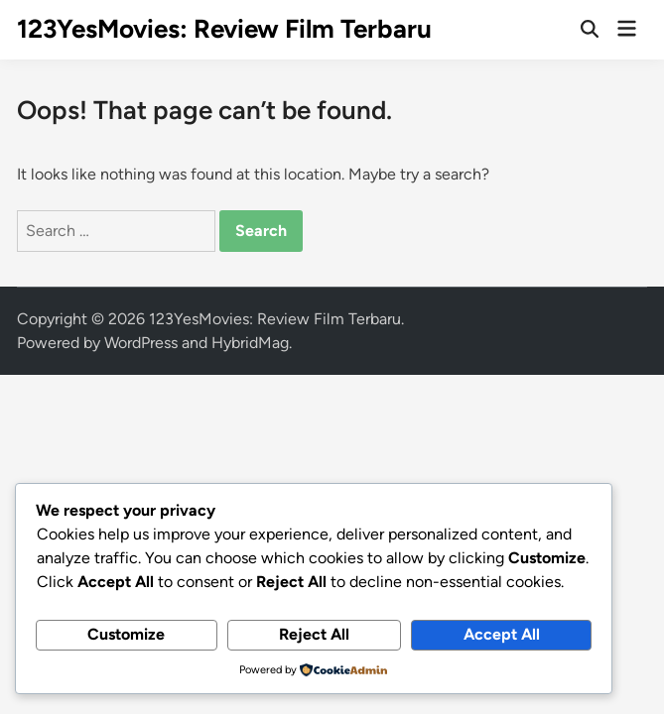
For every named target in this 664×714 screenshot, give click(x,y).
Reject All (314, 634)
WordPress (141, 342)
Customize (126, 634)
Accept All (502, 634)
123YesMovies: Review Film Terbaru (224, 29)
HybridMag (250, 342)
